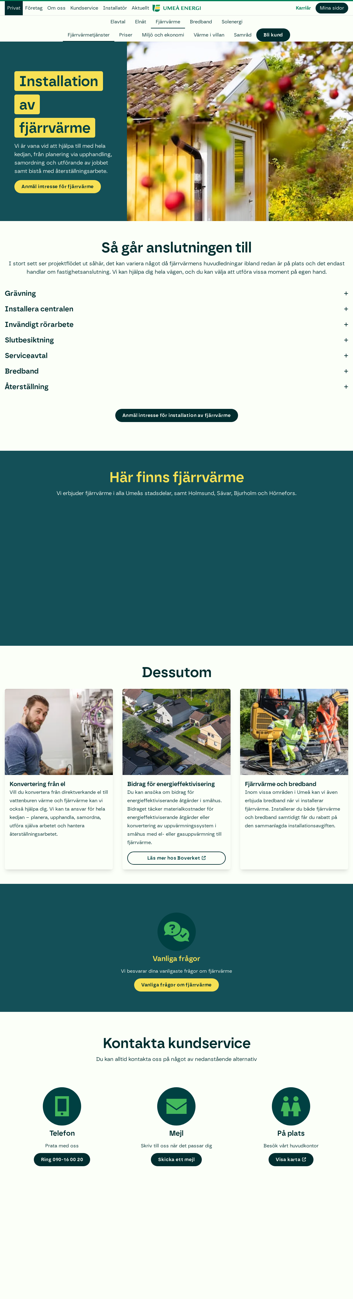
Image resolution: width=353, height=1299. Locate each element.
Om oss (56, 8)
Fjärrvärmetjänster (89, 35)
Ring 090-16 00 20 (62, 1159)
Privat (13, 8)
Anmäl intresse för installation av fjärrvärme (176, 415)
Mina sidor (332, 8)
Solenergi (232, 22)
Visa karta (288, 1159)
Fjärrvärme (168, 22)
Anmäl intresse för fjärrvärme (58, 186)
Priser (125, 35)
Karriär (303, 8)
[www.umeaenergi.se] (176, 8)
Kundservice (84, 8)
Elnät (140, 22)
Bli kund (273, 35)
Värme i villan (209, 35)
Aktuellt (140, 8)
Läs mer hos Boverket (173, 858)
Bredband (201, 22)
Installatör (115, 8)
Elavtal (117, 22)
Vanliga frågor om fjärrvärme (176, 985)
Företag (34, 8)
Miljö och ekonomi (163, 35)
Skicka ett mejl (176, 1159)
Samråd (243, 35)
